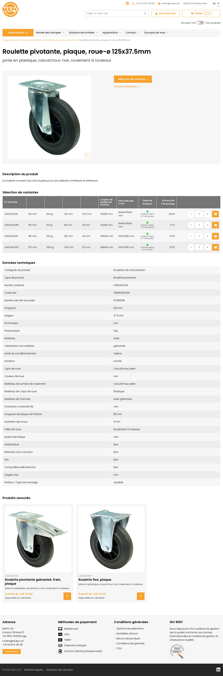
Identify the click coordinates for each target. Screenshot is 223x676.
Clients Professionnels (195, 3)
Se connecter (165, 13)
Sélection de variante (133, 79)
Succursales (11, 651)
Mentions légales (33, 669)
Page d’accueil (10, 40)
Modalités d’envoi (126, 633)
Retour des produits (127, 638)
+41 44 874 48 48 (12, 644)
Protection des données (59, 669)
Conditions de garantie (129, 643)
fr (218, 3)
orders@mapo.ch (169, 3)
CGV (118, 648)
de (214, 3)
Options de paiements (129, 628)
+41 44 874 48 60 (143, 3)
